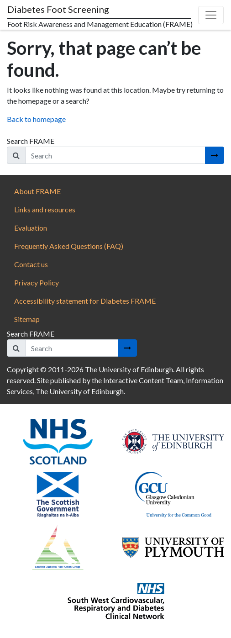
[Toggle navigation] (211, 15)
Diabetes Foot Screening (58, 9)
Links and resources (44, 209)
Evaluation (30, 227)
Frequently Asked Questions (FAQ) (68, 246)
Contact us (31, 264)
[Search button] (214, 155)
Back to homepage (36, 119)
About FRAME (37, 191)
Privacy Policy (36, 282)
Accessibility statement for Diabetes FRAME (85, 300)
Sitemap (27, 319)
